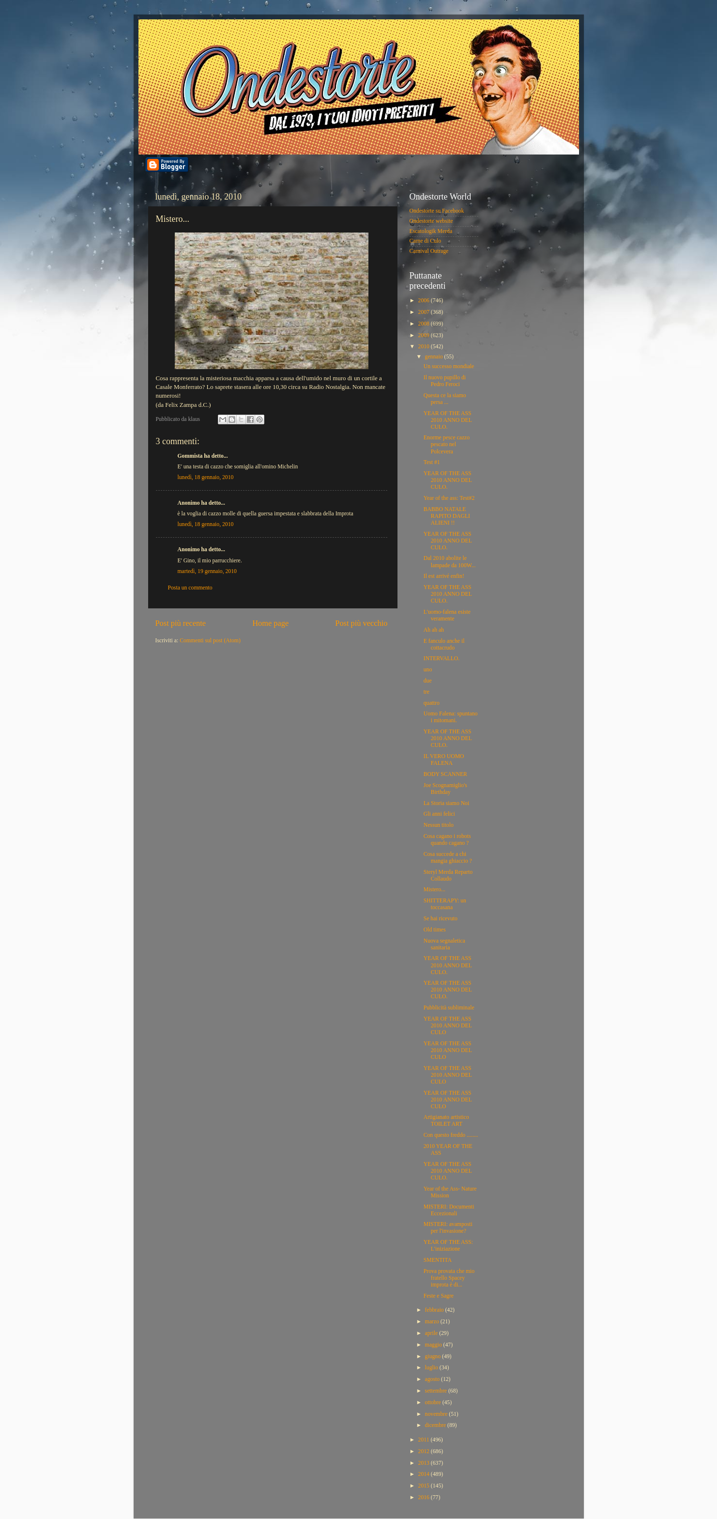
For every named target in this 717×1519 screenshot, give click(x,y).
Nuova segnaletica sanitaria (444, 944)
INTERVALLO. (441, 658)
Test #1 (432, 462)
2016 (424, 1497)
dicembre (436, 1425)
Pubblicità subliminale (449, 1008)
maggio (434, 1345)
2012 (424, 1451)
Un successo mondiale (449, 366)
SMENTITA (438, 1260)
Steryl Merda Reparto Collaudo (448, 875)
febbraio (435, 1310)
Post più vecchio (361, 623)
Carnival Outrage (429, 251)
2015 (424, 1486)
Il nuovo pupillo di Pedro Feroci (445, 381)
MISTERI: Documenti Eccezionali (449, 1210)
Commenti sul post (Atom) (210, 640)
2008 (424, 324)
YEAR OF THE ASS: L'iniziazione (448, 1245)
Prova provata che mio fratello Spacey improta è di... (449, 1278)
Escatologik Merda (431, 231)
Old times (435, 930)
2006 (424, 300)
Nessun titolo (439, 825)
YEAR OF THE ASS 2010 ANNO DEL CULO (448, 1026)
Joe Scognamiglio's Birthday (445, 788)
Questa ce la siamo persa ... (445, 398)
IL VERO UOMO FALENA (444, 759)
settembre (436, 1391)
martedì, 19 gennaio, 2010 (207, 571)
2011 (424, 1440)
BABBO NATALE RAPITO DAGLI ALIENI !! (447, 516)
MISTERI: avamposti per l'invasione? (448, 1227)
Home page (270, 623)
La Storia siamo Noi (446, 803)
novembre (437, 1414)
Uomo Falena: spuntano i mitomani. (451, 717)
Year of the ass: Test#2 (449, 498)
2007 (424, 312)
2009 (424, 335)
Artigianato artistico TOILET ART (446, 1120)
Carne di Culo (426, 241)
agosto (433, 1379)
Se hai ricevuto (441, 918)
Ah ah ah (434, 630)
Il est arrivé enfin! (444, 576)
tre (426, 692)
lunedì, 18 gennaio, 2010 (206, 477)
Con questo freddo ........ (451, 1135)
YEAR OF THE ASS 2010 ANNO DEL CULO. (448, 420)
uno (428, 669)
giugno (433, 1356)
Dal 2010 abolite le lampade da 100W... (450, 561)
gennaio (434, 357)
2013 (424, 1463)
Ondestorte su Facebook (437, 211)
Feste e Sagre (439, 1296)
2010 (424, 346)
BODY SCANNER (445, 774)
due (428, 681)
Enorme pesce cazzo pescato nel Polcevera (447, 444)
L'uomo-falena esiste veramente (447, 615)
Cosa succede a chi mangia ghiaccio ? (448, 857)
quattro (432, 703)
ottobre (433, 1402)
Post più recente (180, 623)
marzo (433, 1321)
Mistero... (434, 889)
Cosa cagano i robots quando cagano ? (447, 839)
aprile (432, 1333)
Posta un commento (190, 588)
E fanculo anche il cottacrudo (444, 644)
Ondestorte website (431, 221)
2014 (424, 1474)
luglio (432, 1367)
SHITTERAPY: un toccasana (445, 904)
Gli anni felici (439, 814)
